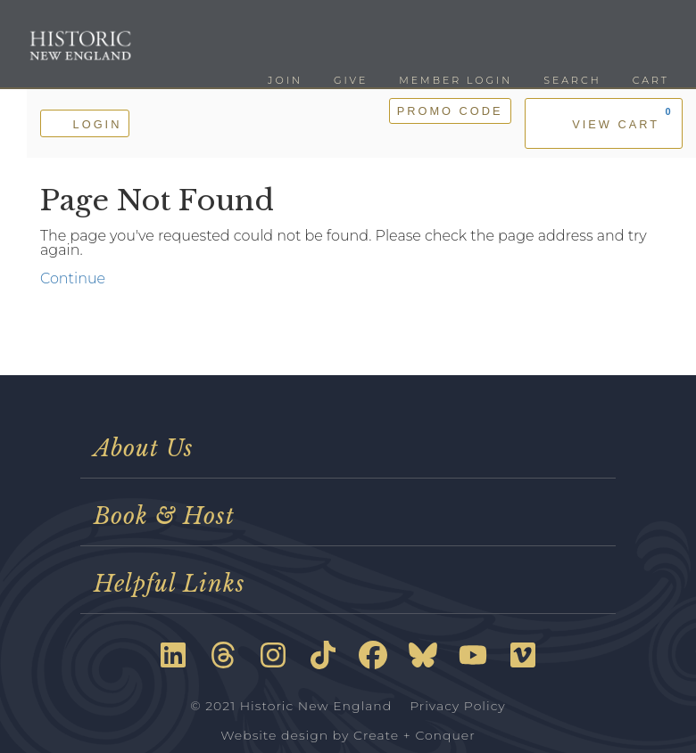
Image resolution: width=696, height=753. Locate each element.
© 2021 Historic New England (291, 706)
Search (572, 80)
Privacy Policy (458, 706)
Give (351, 80)
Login (84, 122)
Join (285, 80)
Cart (651, 80)
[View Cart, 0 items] (604, 123)
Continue (72, 278)
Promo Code (450, 111)
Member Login (455, 80)
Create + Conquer (414, 735)
